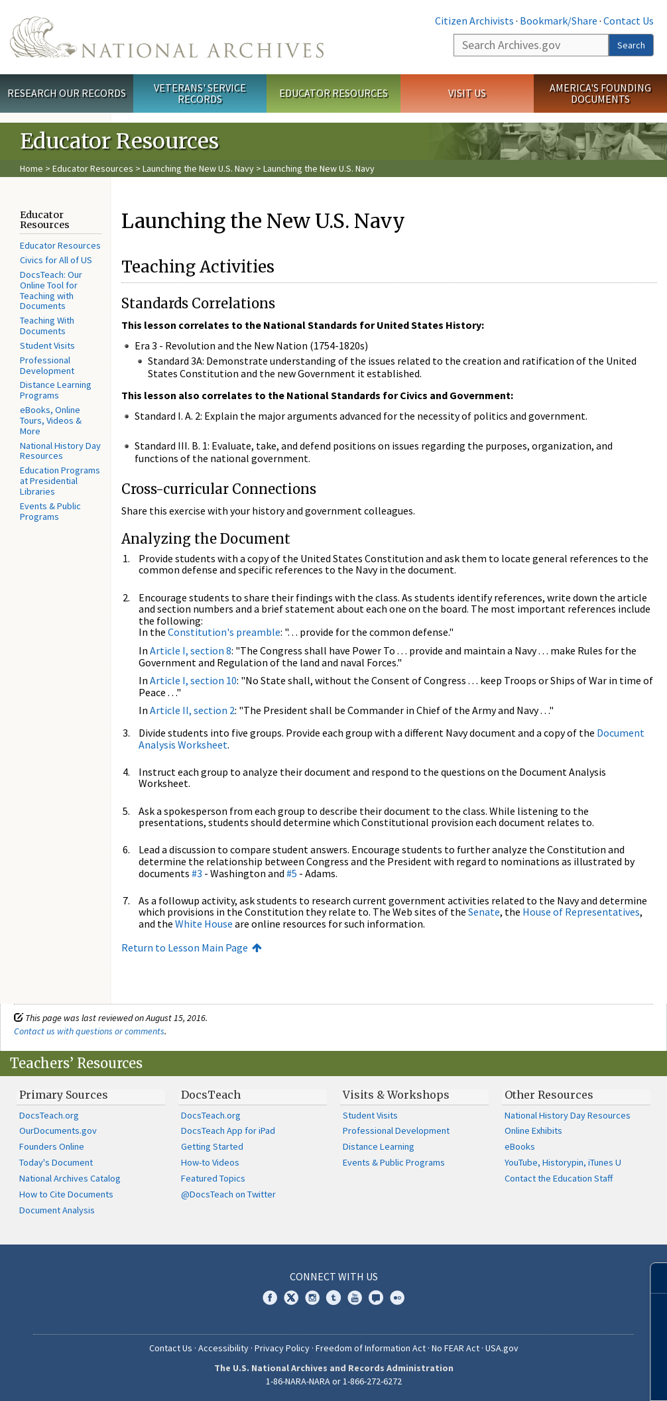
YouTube (355, 1298)
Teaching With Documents (47, 325)
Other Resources (549, 1094)
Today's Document (56, 1162)
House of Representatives (581, 911)
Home (31, 168)
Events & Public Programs (50, 511)
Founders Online (51, 1146)
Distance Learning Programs (55, 390)
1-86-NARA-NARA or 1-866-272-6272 (334, 1381)
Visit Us (467, 92)
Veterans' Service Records (200, 93)
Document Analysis (57, 1210)
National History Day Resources (60, 451)
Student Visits (47, 345)
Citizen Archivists (474, 20)
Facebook (270, 1298)
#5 (291, 873)
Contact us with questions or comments (89, 1031)
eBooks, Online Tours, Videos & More (51, 420)
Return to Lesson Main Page (184, 947)
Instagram (312, 1298)
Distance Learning (378, 1146)
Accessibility (223, 1348)
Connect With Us (334, 1276)
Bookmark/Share (558, 20)
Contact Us (628, 20)
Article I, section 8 (190, 650)
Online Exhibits (533, 1130)
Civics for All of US (56, 260)
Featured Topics (213, 1178)
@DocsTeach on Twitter (228, 1194)
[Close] (651, 1278)
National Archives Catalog (70, 1178)
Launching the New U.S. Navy (198, 168)
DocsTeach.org (49, 1115)
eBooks (520, 1146)
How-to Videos (210, 1162)
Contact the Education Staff (559, 1178)
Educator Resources (333, 92)
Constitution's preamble (224, 632)
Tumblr (333, 1298)
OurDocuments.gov (58, 1130)
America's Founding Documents (600, 93)
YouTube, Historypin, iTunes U (563, 1162)
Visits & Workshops (396, 1094)
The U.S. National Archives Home (167, 37)
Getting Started (212, 1146)
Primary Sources (63, 1094)
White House (204, 923)
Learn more (549, 1377)
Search (631, 45)
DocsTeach (211, 1094)
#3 (197, 873)
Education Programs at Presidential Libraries (60, 480)
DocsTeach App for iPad (228, 1130)
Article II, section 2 (192, 710)
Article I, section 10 (193, 680)
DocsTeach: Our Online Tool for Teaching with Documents (51, 290)
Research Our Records (66, 92)
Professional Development (47, 365)
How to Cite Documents (66, 1194)
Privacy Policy (282, 1348)
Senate (484, 911)
